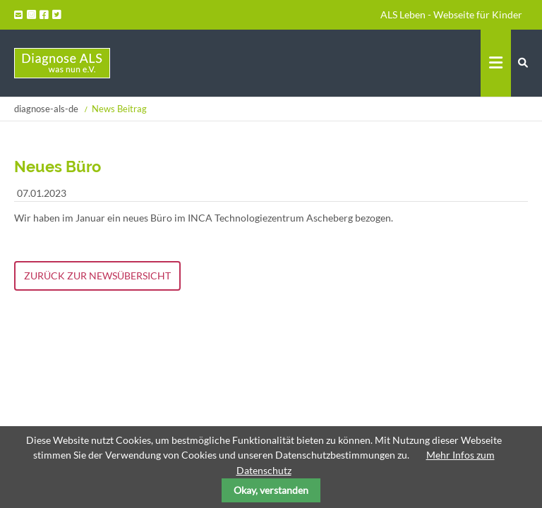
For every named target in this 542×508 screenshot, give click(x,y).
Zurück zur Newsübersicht (97, 276)
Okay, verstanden (271, 490)
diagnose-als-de (46, 108)
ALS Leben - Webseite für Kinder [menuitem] (451, 14)
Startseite (62, 63)
